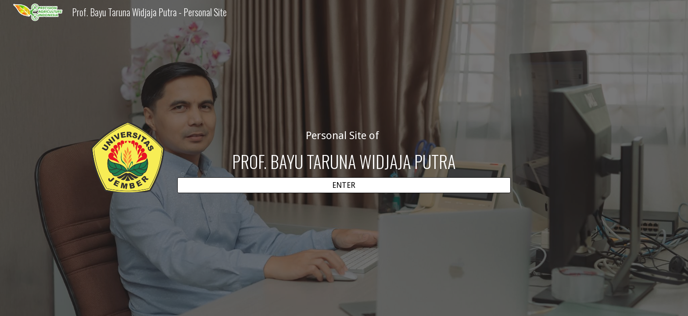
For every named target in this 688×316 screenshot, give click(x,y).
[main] (344, 150)
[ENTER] (344, 185)
